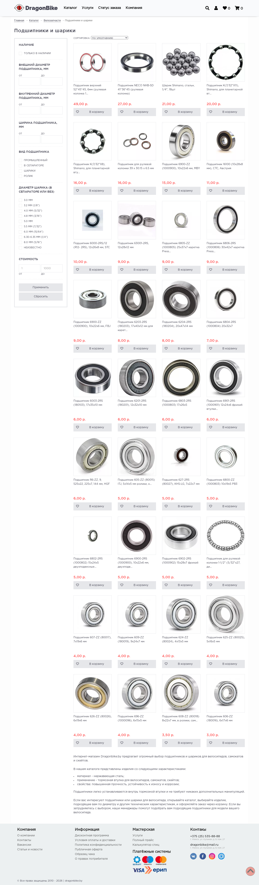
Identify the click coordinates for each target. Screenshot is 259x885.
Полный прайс (143, 840)
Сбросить (41, 296)
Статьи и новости (29, 849)
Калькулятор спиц (146, 845)
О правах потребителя (91, 859)
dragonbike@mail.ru (216, 847)
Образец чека (85, 854)
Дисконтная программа (92, 835)
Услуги (138, 835)
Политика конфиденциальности (98, 845)
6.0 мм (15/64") (33, 232)
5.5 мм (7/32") (32, 226)
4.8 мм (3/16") (32, 216)
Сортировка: (81, 38)
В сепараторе (34, 165)
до (52, 80)
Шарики (29, 171)
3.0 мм (28, 200)
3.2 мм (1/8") (32, 205)
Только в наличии (37, 53)
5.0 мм (28, 221)
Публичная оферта (88, 849)
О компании (26, 835)
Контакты (24, 840)
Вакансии (24, 845)
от (29, 80)
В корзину (96, 112)
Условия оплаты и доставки (95, 840)
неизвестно (32, 248)
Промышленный (35, 160)
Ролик (28, 176)
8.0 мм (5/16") (33, 242)
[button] (70, 8)
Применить (41, 287)
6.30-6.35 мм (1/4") (36, 237)
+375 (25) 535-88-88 (216, 838)
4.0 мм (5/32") (33, 211)
